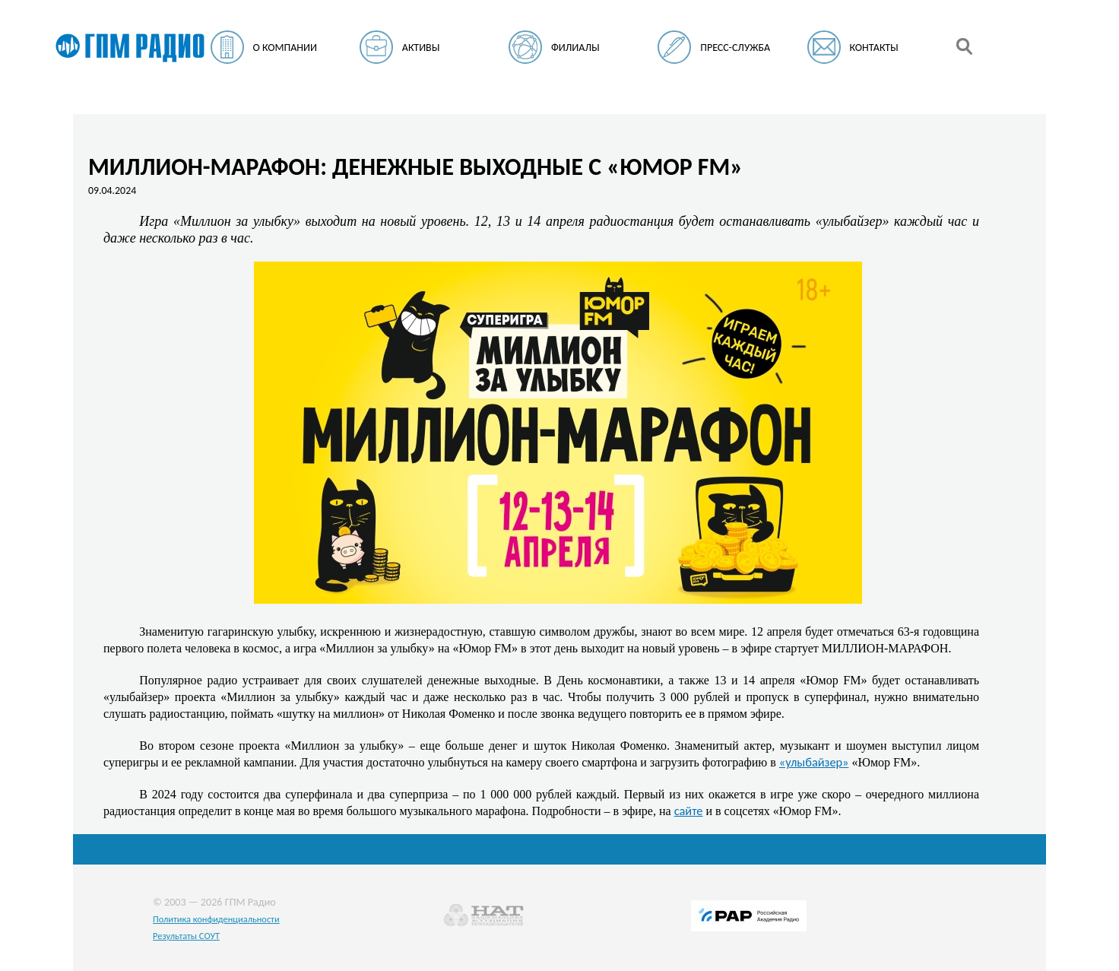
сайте (688, 810)
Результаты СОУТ (186, 935)
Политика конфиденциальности (216, 919)
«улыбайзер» (814, 762)
